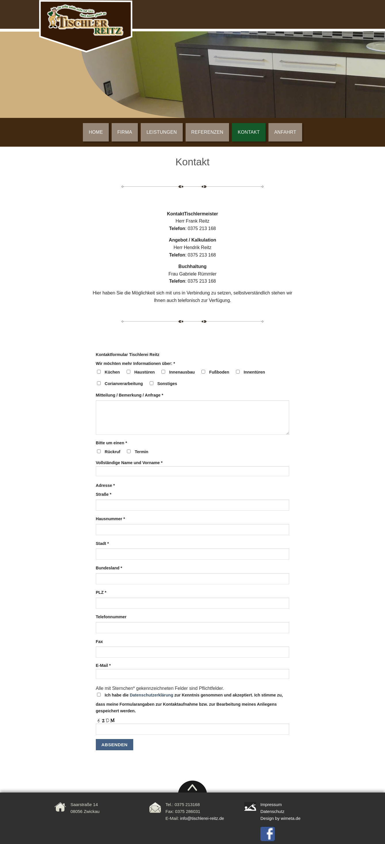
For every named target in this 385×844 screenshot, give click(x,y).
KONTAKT (249, 132)
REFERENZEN (207, 132)
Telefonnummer (111, 617)
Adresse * (105, 485)
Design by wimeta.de (280, 818)
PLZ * (101, 592)
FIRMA (124, 132)
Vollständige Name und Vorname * (192, 470)
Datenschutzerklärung (151, 695)
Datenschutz (272, 811)
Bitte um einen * (111, 443)
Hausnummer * (110, 518)
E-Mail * (192, 673)
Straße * (103, 494)
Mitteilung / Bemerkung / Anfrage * (129, 395)
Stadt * (102, 543)
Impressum (271, 804)
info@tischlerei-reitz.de (202, 818)
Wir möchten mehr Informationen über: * (135, 363)
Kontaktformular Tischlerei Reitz (127, 354)
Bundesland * (109, 568)
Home (96, 132)
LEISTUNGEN (161, 132)
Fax (99, 641)
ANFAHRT (285, 132)
